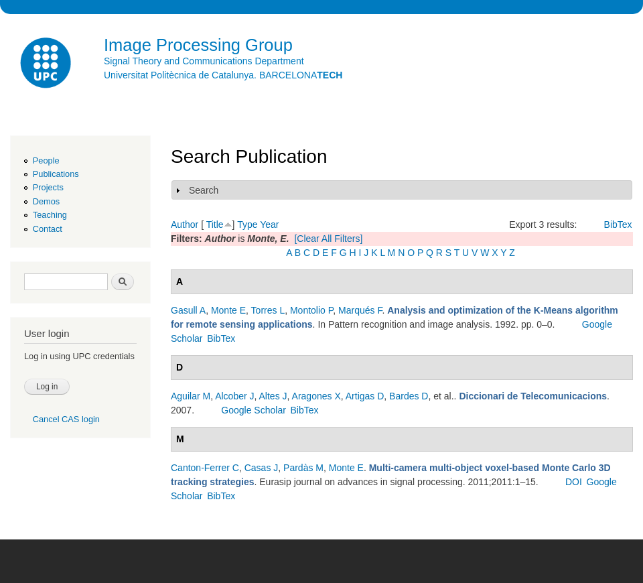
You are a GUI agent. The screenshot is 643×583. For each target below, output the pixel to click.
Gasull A (188, 310)
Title (215, 224)
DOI (573, 481)
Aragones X (316, 396)
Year (269, 224)
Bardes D (408, 396)
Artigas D (365, 396)
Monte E (228, 310)
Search (203, 190)
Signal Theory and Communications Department (204, 61)
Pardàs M (303, 467)
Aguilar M (190, 396)
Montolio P (311, 310)
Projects (48, 187)
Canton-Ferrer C (205, 467)
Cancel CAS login (66, 419)
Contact (47, 229)
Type (247, 224)
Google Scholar (253, 410)
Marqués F (360, 310)
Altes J (273, 396)
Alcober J (234, 396)
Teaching (50, 215)
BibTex (618, 224)
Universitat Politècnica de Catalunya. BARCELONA (223, 75)
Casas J (261, 467)
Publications (56, 174)
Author (184, 224)
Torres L (268, 310)
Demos (46, 201)
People (46, 160)
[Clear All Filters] (328, 238)
